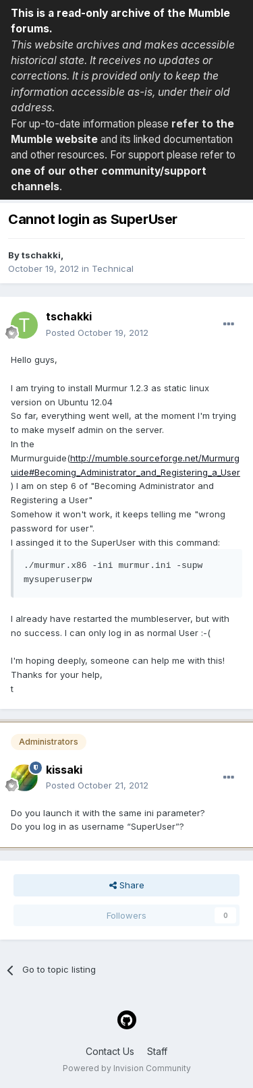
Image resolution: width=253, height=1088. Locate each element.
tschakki (41, 255)
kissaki (64, 769)
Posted (97, 332)
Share (126, 885)
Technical (113, 268)
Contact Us (110, 1051)
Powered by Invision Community (127, 1068)
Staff (157, 1051)
